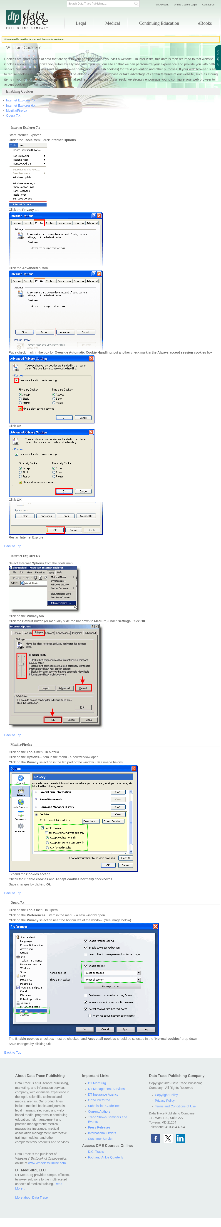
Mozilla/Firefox (16, 110)
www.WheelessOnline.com (47, 1163)
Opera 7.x (13, 115)
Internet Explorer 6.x (21, 105)
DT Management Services (106, 1089)
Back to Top (12, 546)
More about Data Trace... (32, 1197)
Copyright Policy (166, 1095)
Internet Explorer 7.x (21, 100)
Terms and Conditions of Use (175, 1106)
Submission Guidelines (104, 1106)
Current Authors (99, 1111)
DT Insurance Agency (103, 1094)
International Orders (102, 1133)
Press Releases (99, 1127)
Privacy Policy (165, 1100)
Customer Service (100, 1139)
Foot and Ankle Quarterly (105, 1157)
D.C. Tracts (96, 1151)
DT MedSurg (97, 1083)
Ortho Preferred (99, 1100)
